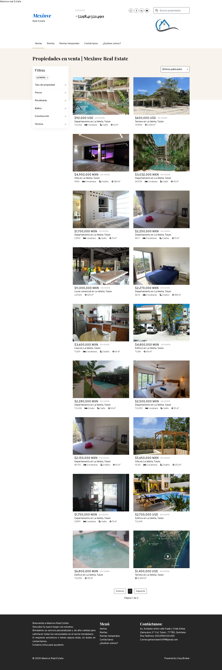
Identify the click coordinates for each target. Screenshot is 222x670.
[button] (50, 85)
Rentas (51, 43)
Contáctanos (91, 43)
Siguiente (140, 591)
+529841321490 (89, 16)
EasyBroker (183, 658)
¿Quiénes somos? (112, 43)
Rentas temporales (69, 43)
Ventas (38, 43)
